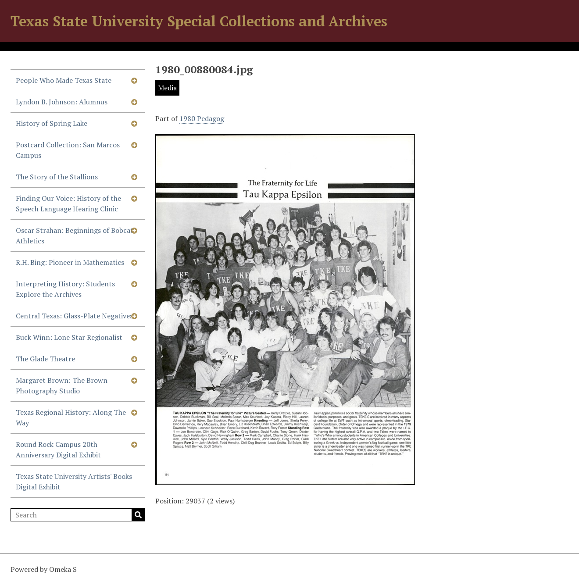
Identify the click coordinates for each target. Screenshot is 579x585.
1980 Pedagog (201, 118)
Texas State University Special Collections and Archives (199, 21)
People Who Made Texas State (63, 80)
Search (138, 514)
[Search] (78, 514)
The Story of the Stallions (57, 177)
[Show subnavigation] (134, 80)
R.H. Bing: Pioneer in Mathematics (70, 262)
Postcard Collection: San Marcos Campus (68, 150)
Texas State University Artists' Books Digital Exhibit (74, 481)
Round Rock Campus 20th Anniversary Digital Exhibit (58, 449)
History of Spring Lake (51, 123)
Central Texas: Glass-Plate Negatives (74, 316)
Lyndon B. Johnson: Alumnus (61, 102)
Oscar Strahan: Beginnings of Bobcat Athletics (74, 235)
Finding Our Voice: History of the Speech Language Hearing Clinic (68, 203)
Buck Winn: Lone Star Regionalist (69, 337)
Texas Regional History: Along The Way (71, 417)
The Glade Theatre (45, 359)
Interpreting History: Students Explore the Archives (65, 289)
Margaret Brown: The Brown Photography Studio (61, 385)
